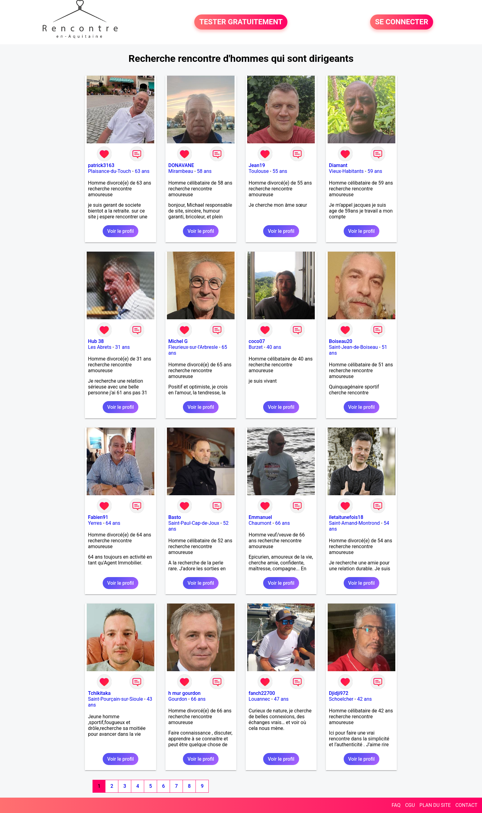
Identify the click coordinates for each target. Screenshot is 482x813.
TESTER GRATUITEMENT (240, 22)
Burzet (256, 347)
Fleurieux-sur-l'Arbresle (193, 347)
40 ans (274, 347)
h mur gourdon (184, 693)
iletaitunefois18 (346, 517)
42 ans (364, 699)
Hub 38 (96, 341)
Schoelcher (341, 699)
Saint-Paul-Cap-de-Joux (193, 523)
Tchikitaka (99, 693)
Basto (174, 517)
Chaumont (260, 523)
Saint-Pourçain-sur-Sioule (115, 699)
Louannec (259, 699)
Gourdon (177, 699)
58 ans (204, 171)
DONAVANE (181, 165)
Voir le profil (120, 231)
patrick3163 (101, 165)
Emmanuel (260, 517)
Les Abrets (99, 347)
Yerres (95, 523)
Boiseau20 (340, 341)
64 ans (113, 523)
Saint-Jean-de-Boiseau (353, 347)
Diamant (338, 165)
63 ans (142, 171)
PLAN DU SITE (435, 805)
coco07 (257, 341)
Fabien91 (98, 517)
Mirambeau (180, 171)
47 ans (281, 699)
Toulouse (259, 171)
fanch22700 (262, 693)
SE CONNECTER (401, 22)
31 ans (122, 347)
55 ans (279, 171)
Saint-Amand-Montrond (354, 523)
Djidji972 (338, 693)
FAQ (396, 805)
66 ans (282, 523)
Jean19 (257, 165)
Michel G (178, 341)
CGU (410, 805)
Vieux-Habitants (346, 171)
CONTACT (466, 805)
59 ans (374, 171)
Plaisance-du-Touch (109, 171)
